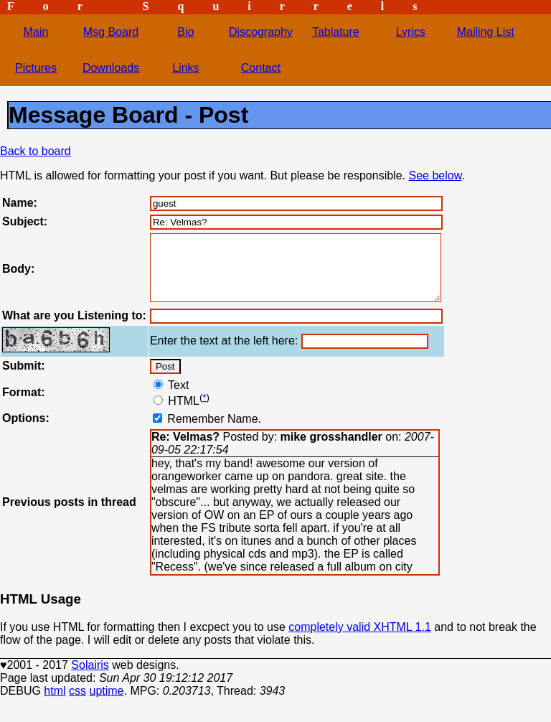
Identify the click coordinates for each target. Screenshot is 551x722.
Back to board (35, 151)
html (54, 704)
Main (36, 32)
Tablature (335, 32)
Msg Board (110, 32)
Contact (261, 68)
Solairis (89, 678)
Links (185, 68)
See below (434, 175)
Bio (185, 32)
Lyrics (410, 32)
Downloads (111, 68)
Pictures (36, 68)
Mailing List (485, 32)
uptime (106, 704)
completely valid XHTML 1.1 (359, 640)
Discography (261, 32)
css (77, 704)
